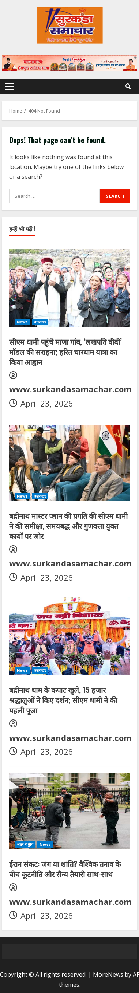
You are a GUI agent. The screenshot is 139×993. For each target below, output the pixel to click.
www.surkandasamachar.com (70, 389)
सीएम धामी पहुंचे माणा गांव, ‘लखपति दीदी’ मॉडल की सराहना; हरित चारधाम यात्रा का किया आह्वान (65, 351)
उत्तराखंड (40, 322)
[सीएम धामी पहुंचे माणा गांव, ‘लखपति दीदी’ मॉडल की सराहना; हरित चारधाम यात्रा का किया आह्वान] (69, 287)
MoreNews (108, 974)
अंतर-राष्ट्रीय (25, 844)
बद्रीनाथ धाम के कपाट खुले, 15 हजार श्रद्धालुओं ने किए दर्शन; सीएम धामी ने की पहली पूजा (63, 699)
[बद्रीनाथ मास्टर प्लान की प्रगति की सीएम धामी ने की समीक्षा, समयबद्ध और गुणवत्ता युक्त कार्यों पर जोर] (69, 461)
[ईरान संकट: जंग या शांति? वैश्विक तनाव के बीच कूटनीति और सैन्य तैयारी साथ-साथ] (69, 809)
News (22, 322)
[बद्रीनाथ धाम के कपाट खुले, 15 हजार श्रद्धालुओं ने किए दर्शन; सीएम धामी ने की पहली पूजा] (69, 635)
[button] (10, 86)
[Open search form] (128, 86)
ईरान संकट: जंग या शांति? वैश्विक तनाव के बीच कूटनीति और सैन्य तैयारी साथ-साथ (65, 868)
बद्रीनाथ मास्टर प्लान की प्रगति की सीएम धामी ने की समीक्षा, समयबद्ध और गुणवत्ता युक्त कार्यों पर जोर (68, 525)
